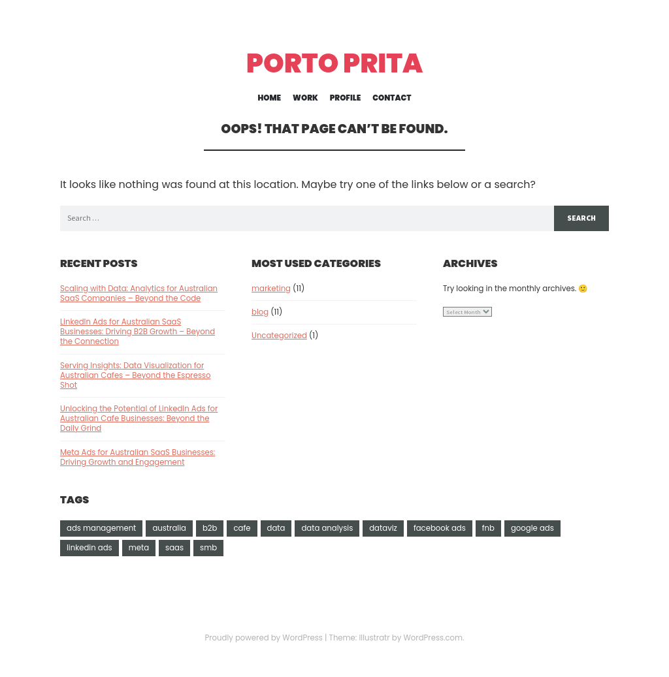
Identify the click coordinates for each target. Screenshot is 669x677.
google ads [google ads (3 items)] (532, 528)
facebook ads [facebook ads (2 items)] (440, 528)
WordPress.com (433, 638)
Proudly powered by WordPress (263, 638)
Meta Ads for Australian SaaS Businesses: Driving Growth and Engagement (137, 457)
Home (270, 98)
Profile (345, 98)
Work (305, 98)
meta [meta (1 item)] (139, 548)
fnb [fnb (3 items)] (488, 528)
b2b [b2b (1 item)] (210, 528)
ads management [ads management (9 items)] (101, 528)
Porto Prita (334, 63)
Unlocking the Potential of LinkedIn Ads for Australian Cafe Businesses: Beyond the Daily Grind (139, 418)
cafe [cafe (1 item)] (241, 528)
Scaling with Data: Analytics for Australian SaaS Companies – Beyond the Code (139, 293)
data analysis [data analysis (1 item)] (327, 528)
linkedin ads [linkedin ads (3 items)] (89, 548)
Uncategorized (279, 335)
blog (260, 312)
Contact (391, 98)
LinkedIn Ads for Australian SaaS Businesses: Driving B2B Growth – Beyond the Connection (137, 332)
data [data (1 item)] (276, 528)
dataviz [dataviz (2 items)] (383, 528)
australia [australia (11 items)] (169, 528)
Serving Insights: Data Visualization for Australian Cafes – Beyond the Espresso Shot (135, 375)
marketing (271, 288)
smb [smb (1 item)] (208, 548)
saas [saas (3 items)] (174, 548)
